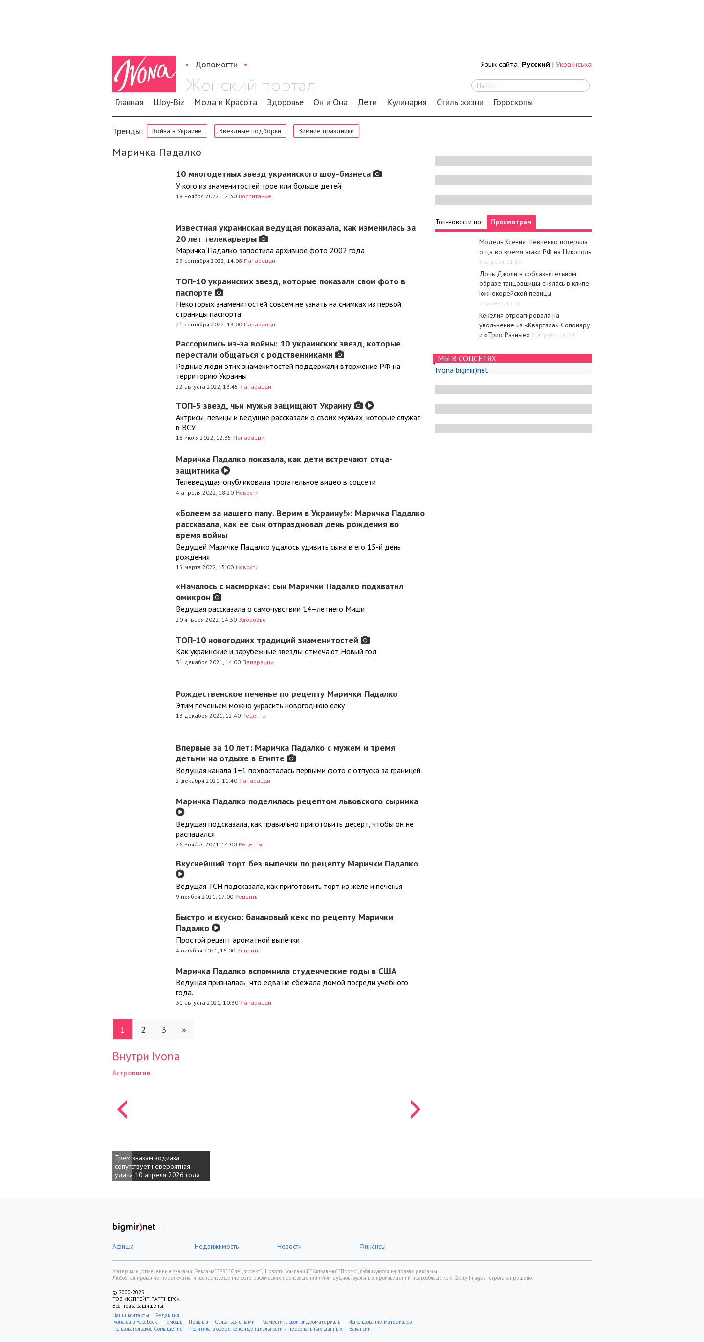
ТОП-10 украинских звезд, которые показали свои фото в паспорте (290, 287)
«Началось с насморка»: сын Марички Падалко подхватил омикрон (289, 592)
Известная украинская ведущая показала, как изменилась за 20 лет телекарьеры (296, 233)
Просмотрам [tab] (511, 221)
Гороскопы (513, 102)
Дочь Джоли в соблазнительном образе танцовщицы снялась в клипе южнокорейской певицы (534, 283)
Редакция (167, 1315)
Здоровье (285, 102)
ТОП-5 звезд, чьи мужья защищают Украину (275, 405)
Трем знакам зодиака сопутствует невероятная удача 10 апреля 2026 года (157, 1166)
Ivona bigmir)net (461, 370)
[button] (122, 1124)
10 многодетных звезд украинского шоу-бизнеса (279, 173)
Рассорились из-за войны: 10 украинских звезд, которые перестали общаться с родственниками (288, 349)
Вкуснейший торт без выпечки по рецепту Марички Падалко (297, 868)
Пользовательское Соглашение (147, 1328)
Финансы (372, 1246)
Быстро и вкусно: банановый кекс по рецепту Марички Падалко (284, 922)
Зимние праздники (326, 131)
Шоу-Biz (169, 102)
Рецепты (254, 715)
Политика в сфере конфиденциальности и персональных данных (266, 1328)
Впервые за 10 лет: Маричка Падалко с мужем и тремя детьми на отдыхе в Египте (285, 753)
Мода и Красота (225, 102)
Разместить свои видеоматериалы (301, 1322)
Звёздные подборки (250, 131)
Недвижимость (217, 1246)
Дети (367, 102)
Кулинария (407, 102)
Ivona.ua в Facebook (134, 1322)
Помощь (172, 1322)
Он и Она (330, 102)
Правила (198, 1322)
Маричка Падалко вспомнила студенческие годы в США (286, 970)
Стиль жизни (460, 102)
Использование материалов (380, 1322)
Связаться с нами (235, 1322)
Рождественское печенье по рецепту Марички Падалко (286, 693)
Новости (247, 492)
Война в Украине (177, 131)
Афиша (123, 1246)
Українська (574, 64)
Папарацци (259, 260)
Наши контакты (130, 1315)
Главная (129, 102)
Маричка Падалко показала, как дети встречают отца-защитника (284, 465)
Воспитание (255, 196)
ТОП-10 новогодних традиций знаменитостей (273, 640)
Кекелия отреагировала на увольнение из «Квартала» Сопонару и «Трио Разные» (534, 325)
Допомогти (216, 64)
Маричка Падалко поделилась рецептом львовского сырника (297, 806)
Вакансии (360, 1328)
